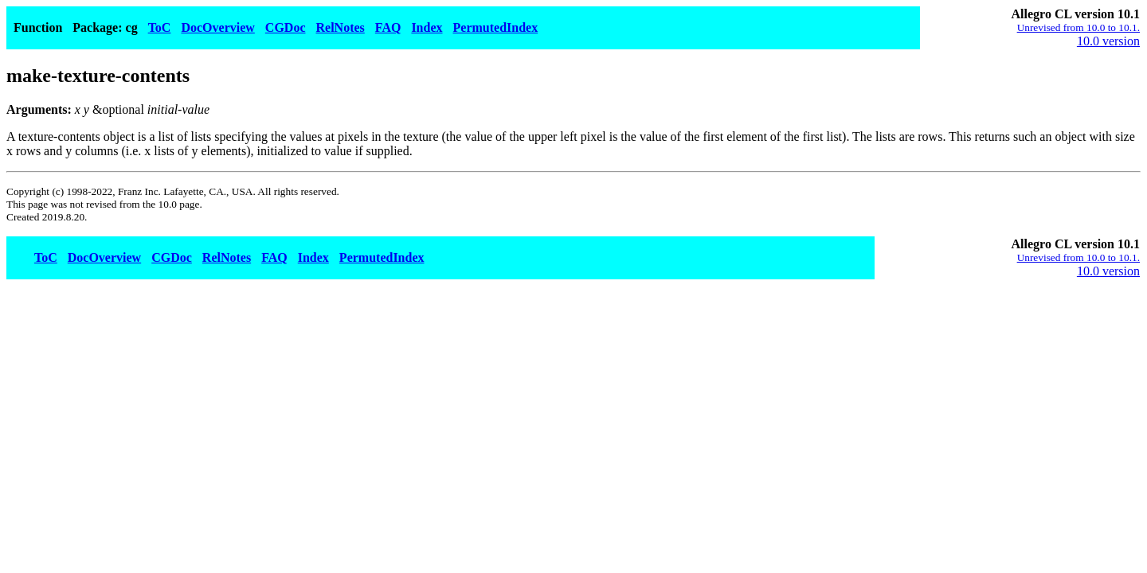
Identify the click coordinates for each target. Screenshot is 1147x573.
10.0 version (1108, 41)
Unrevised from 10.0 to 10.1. (1078, 27)
